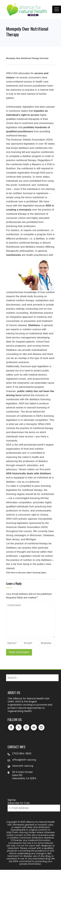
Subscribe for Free (19, 803)
